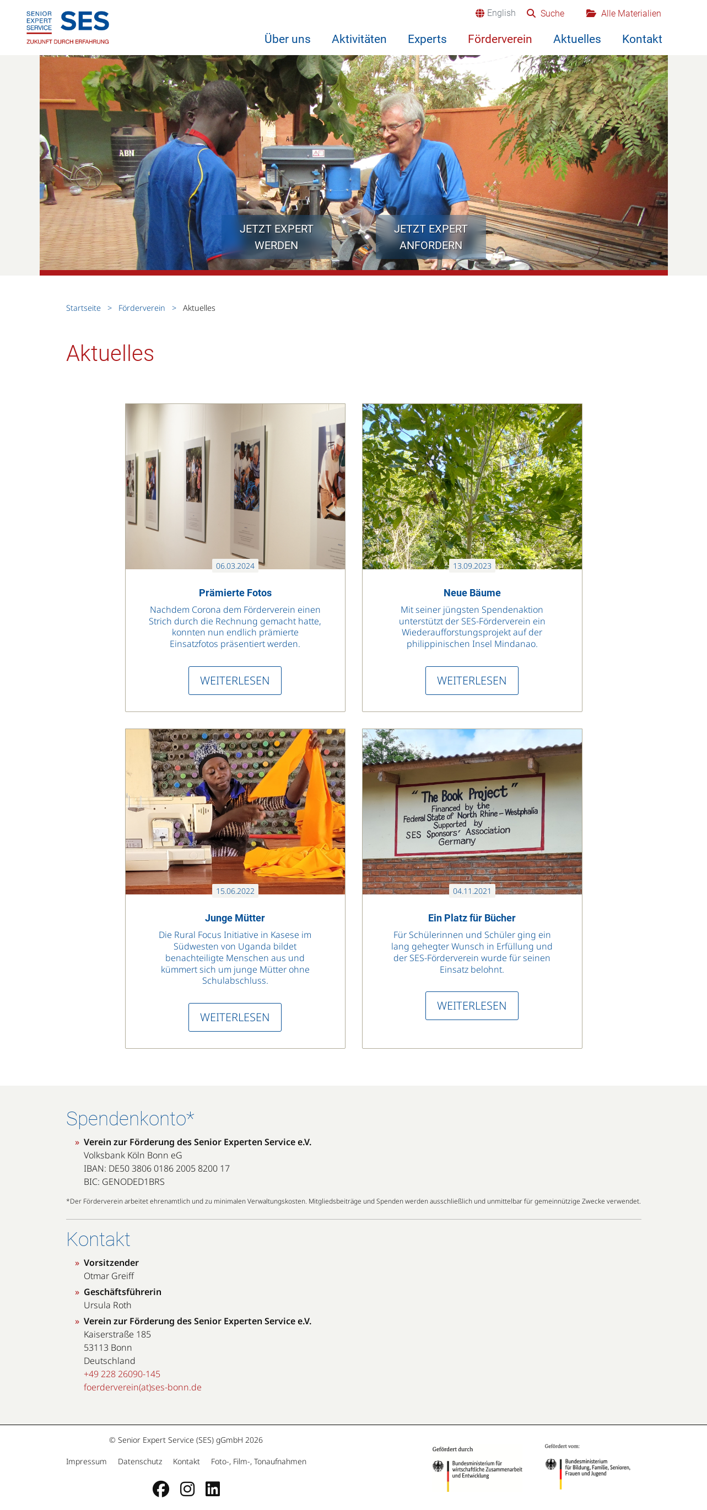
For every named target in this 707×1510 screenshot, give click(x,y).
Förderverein (500, 39)
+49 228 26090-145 (122, 1374)
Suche (551, 13)
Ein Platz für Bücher (472, 918)
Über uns (288, 39)
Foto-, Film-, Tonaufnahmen (257, 1461)
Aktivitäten (359, 39)
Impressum (87, 1461)
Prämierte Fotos (235, 592)
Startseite (84, 308)
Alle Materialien (630, 13)
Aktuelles (577, 39)
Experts (427, 39)
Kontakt (642, 39)
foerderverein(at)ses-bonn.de (143, 1387)
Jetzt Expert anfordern (431, 237)
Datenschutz (140, 1461)
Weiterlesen (235, 680)
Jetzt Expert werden (277, 237)
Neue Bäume (472, 592)
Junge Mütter (235, 918)
